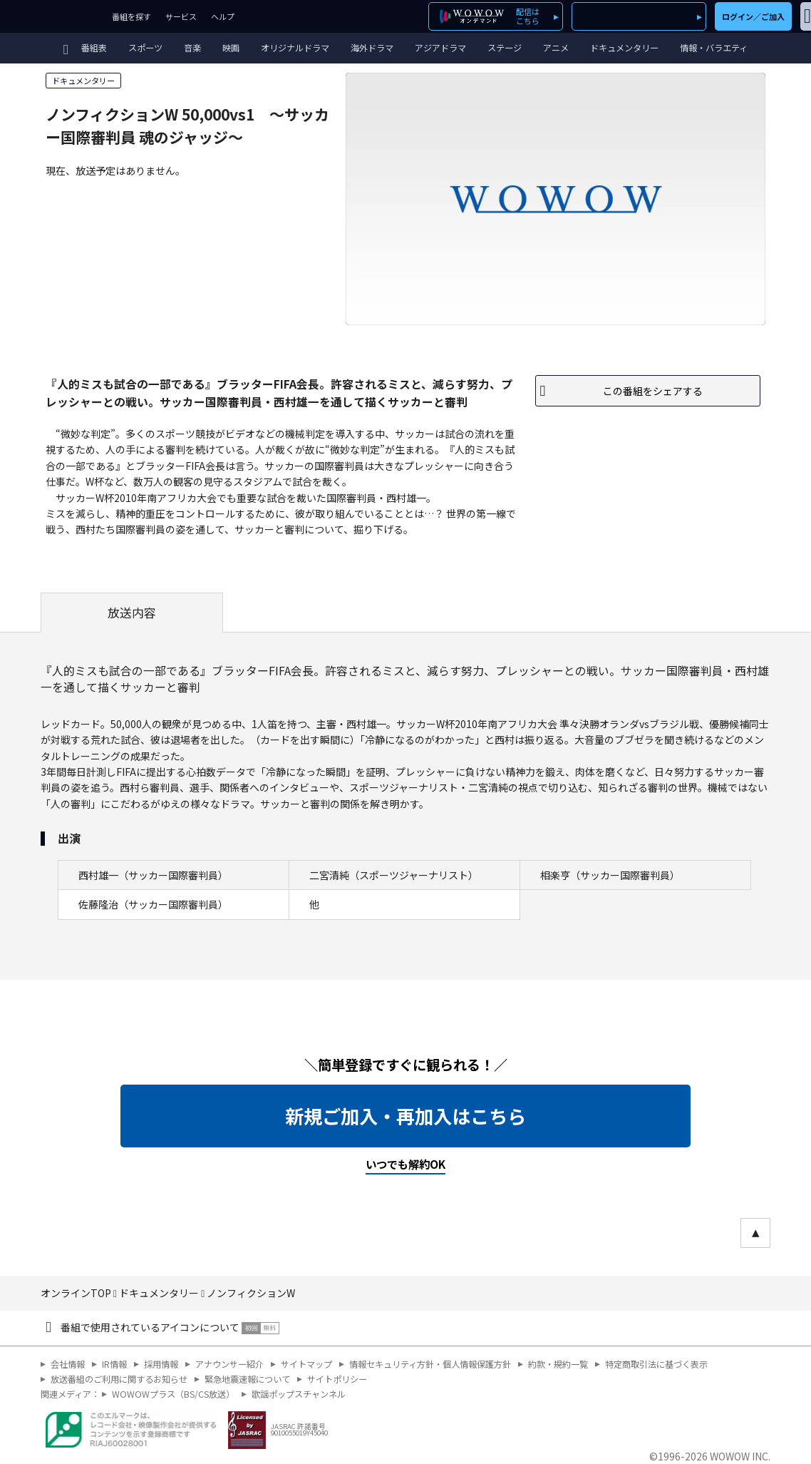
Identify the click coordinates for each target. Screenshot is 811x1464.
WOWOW (52, 16)
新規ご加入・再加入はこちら (405, 1116)
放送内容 (132, 612)
